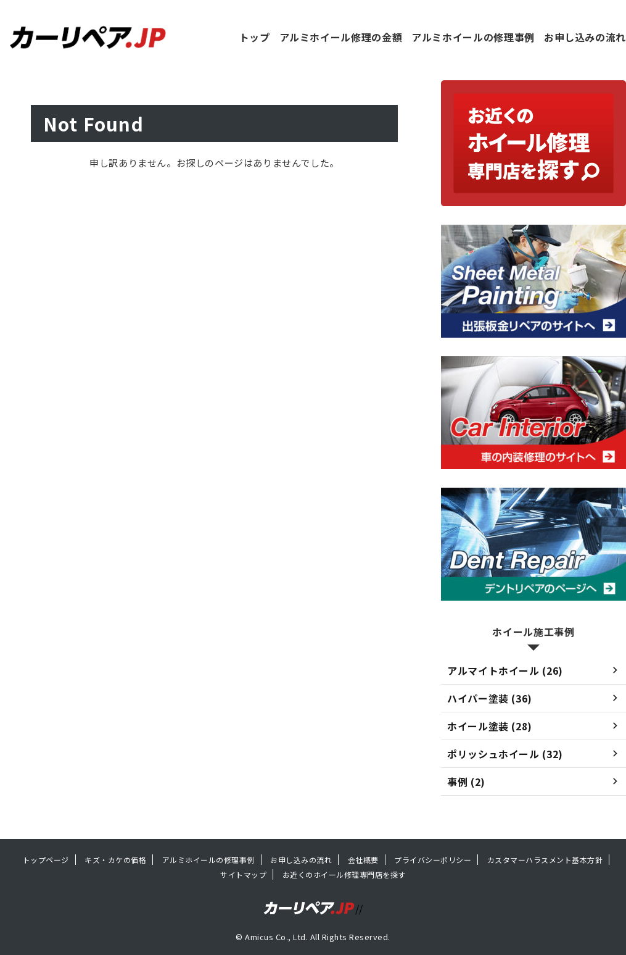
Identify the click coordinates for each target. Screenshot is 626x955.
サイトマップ (243, 874)
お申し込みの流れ (585, 37)
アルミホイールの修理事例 (473, 37)
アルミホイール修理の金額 (341, 37)
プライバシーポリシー (432, 859)
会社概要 (363, 859)
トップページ (46, 859)
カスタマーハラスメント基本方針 (545, 859)
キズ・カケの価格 (115, 859)
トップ (254, 37)
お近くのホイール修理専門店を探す (344, 874)
